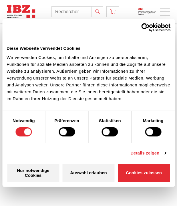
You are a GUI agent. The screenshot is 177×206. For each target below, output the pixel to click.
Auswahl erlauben (88, 172)
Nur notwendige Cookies (33, 173)
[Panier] (112, 11)
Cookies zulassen (144, 172)
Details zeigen (144, 152)
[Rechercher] (97, 11)
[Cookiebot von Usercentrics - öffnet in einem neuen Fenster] (145, 27)
